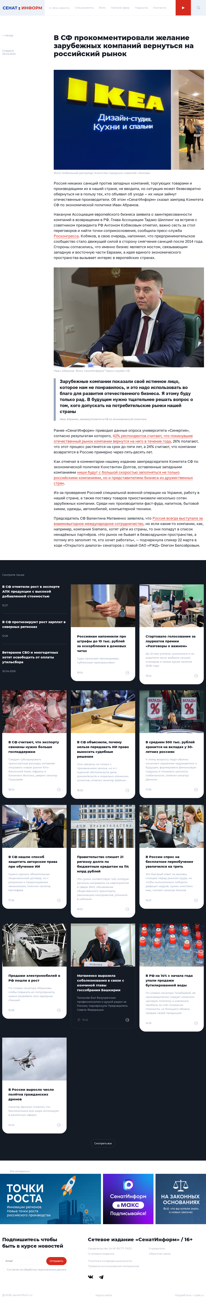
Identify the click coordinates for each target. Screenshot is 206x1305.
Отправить (56, 1260)
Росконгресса (66, 236)
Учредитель (157, 1248)
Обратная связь (160, 1253)
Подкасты (141, 7)
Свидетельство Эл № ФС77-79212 (110, 1248)
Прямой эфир (120, 7)
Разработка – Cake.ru (189, 1295)
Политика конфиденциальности (110, 1260)
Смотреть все (103, 1143)
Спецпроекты (84, 7)
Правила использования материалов (113, 1266)
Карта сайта (104, 1295)
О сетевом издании (101, 1253)
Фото (102, 7)
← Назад (7, 35)
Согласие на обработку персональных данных (36, 1269)
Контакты (159, 7)
